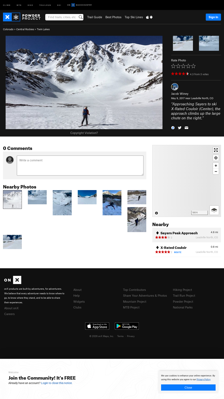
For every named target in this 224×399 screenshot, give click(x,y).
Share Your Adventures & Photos (145, 295)
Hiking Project (182, 289)
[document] (188, 382)
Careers (9, 314)
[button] (173, 127)
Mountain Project (134, 301)
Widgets (79, 301)
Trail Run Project (184, 295)
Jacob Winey (179, 93)
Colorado (8, 29)
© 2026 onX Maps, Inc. (101, 336)
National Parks (183, 307)
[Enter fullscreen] (216, 150)
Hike (30, 5)
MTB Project (131, 307)
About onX (11, 308)
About (77, 289)
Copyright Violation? (84, 133)
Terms (120, 336)
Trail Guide (94, 17)
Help (76, 295)
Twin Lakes (43, 29)
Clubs (77, 307)
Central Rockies (25, 29)
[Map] (186, 181)
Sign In (213, 17)
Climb (7, 5)
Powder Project (183, 301)
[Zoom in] (216, 166)
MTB (19, 5)
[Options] (214, 210)
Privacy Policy (203, 379)
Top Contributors (134, 289)
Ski (59, 5)
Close (188, 387)
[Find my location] (216, 158)
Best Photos (113, 17)
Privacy (131, 336)
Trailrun (45, 5)
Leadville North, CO (202, 98)
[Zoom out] (216, 171)
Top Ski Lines (134, 17)
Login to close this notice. (57, 383)
